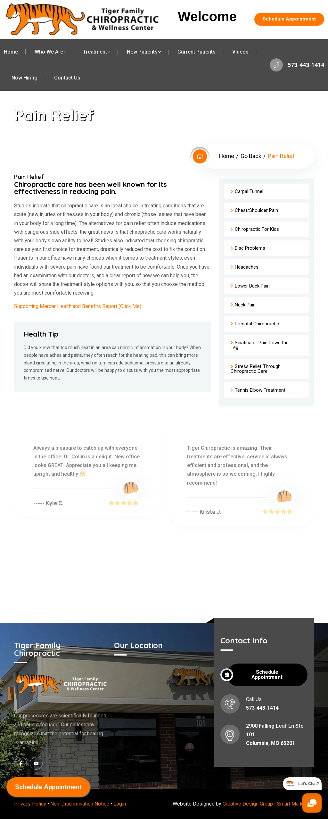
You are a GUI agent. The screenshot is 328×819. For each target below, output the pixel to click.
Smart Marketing (295, 804)
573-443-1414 (296, 65)
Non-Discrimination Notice (79, 804)
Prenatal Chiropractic (257, 324)
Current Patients (196, 52)
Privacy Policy (30, 804)
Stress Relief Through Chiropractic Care (256, 369)
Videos (240, 52)
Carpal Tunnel (249, 191)
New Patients (142, 52)
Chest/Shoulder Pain (256, 210)
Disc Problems (250, 248)
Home (11, 52)
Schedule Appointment (288, 19)
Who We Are (49, 52)
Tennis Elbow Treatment (260, 390)
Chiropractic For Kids (257, 229)
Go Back (251, 156)
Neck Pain (245, 305)
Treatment (95, 52)
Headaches (246, 267)
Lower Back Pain (252, 286)
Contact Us (67, 78)
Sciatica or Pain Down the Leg (260, 345)
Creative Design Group (248, 804)
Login (119, 804)
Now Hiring (24, 78)
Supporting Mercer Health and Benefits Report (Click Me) (77, 306)
